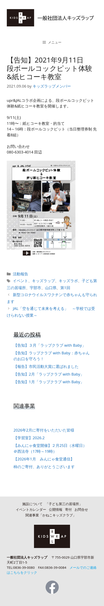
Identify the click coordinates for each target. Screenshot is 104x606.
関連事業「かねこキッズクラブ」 (50, 515)
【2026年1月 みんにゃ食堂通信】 (44, 459)
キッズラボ (68, 280)
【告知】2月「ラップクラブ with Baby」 (49, 374)
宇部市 (35, 287)
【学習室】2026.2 (29, 437)
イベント (20, 280)
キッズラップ (43, 280)
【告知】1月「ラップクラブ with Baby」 (49, 381)
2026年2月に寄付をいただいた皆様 (44, 430)
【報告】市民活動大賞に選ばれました (46, 366)
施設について (32, 504)
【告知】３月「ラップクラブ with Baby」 (50, 345)
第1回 (65, 287)
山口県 (51, 287)
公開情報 (55, 509)
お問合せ (81, 509)
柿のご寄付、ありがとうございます (44, 466)
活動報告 (20, 273)
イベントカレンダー (31, 509)
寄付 (68, 509)
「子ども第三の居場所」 (63, 504)
